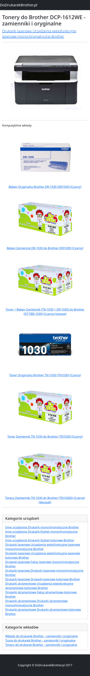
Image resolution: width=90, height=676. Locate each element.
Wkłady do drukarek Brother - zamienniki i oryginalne (41, 636)
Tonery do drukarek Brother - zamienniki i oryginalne (41, 645)
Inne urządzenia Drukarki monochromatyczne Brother (42, 527)
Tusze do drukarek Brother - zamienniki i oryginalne (40, 640)
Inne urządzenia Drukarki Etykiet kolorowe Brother (39, 540)
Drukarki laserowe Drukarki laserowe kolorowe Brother (42, 579)
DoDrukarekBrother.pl (18, 5)
